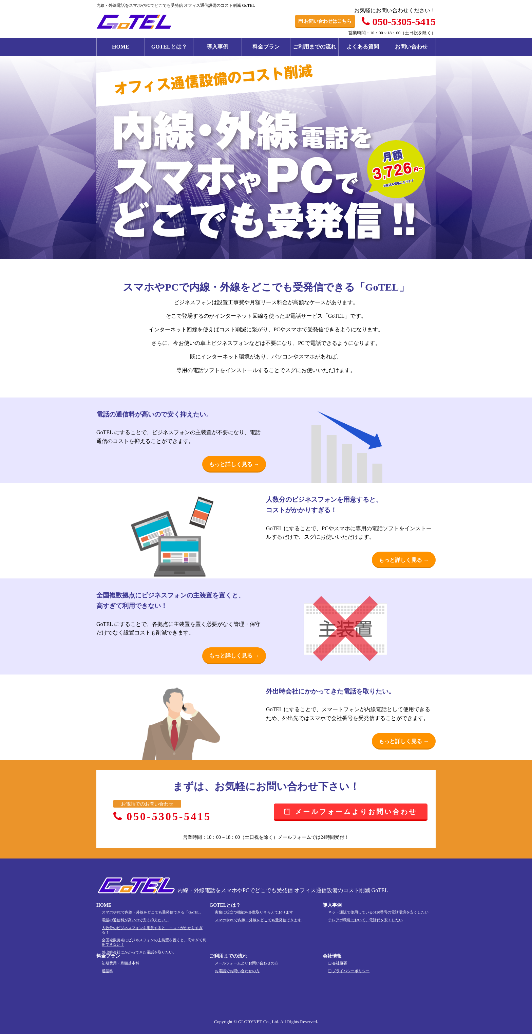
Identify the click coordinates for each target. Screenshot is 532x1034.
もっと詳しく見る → (234, 464)
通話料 (107, 971)
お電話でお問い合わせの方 (237, 971)
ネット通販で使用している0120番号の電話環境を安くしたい (378, 912)
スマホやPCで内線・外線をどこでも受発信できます (258, 920)
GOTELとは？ (169, 47)
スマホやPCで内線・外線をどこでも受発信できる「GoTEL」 (152, 912)
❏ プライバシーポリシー (349, 971)
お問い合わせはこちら (325, 21)
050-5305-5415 (399, 21)
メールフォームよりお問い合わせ (350, 811)
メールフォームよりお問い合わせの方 (246, 963)
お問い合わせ (411, 47)
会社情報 (332, 956)
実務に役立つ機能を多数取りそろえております (254, 912)
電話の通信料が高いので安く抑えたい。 (135, 920)
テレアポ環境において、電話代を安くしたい (365, 920)
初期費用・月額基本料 (120, 963)
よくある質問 (362, 47)
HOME (120, 47)
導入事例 (217, 47)
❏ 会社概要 (337, 963)
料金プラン (266, 47)
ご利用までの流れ (314, 47)
